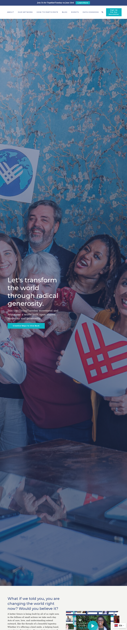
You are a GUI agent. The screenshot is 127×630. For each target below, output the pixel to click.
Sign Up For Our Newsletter (114, 12)
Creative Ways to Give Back (26, 326)
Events (75, 12)
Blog (64, 12)
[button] (10, 12)
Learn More (83, 3)
